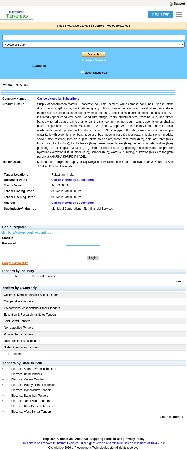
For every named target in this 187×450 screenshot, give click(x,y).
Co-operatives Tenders (18, 301)
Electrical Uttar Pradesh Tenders (32, 406)
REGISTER (161, 15)
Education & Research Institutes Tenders (30, 314)
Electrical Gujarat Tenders (28, 379)
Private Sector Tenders (18, 334)
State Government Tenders (21, 347)
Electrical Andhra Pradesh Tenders (33, 369)
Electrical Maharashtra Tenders (31, 390)
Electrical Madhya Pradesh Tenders (34, 385)
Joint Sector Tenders (17, 321)
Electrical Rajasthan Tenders (29, 395)
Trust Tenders (13, 354)
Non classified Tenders (18, 327)
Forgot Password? (15, 263)
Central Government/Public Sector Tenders (31, 295)
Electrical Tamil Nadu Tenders (30, 401)
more (177, 281)
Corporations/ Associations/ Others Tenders (32, 308)
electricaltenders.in (96, 72)
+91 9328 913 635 (78, 25)
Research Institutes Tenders (22, 341)
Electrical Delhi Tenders (26, 374)
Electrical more (170, 417)
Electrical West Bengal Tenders (31, 411)
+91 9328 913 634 (118, 25)
